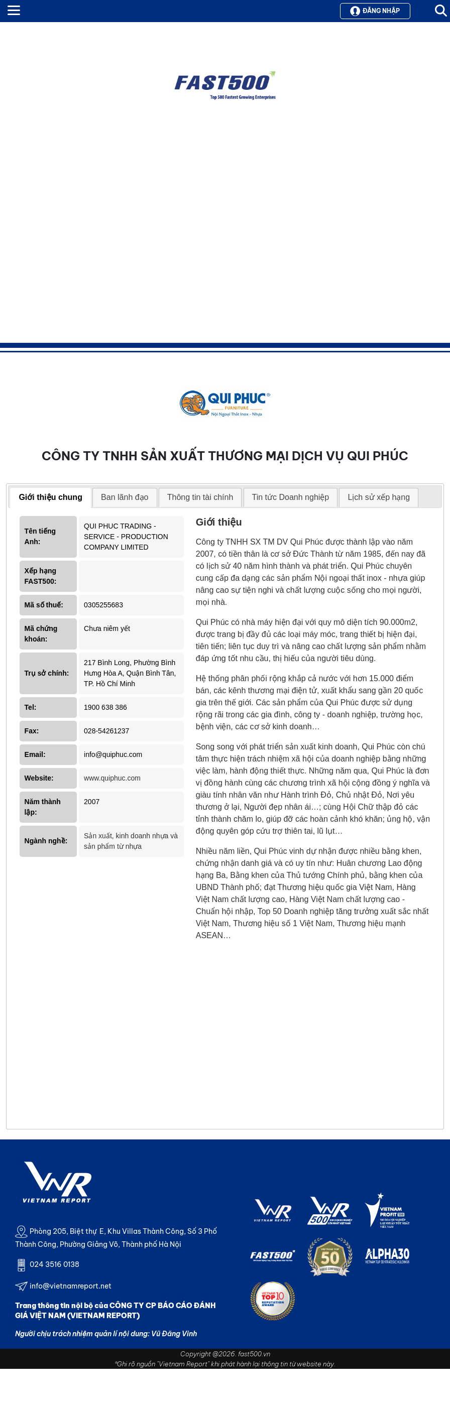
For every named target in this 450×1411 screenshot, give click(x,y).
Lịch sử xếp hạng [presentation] (379, 497)
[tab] (50, 498)
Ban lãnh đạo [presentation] (124, 497)
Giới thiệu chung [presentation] (50, 497)
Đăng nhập (375, 11)
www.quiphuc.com (112, 778)
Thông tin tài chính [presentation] (200, 497)
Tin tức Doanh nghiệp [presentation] (290, 497)
